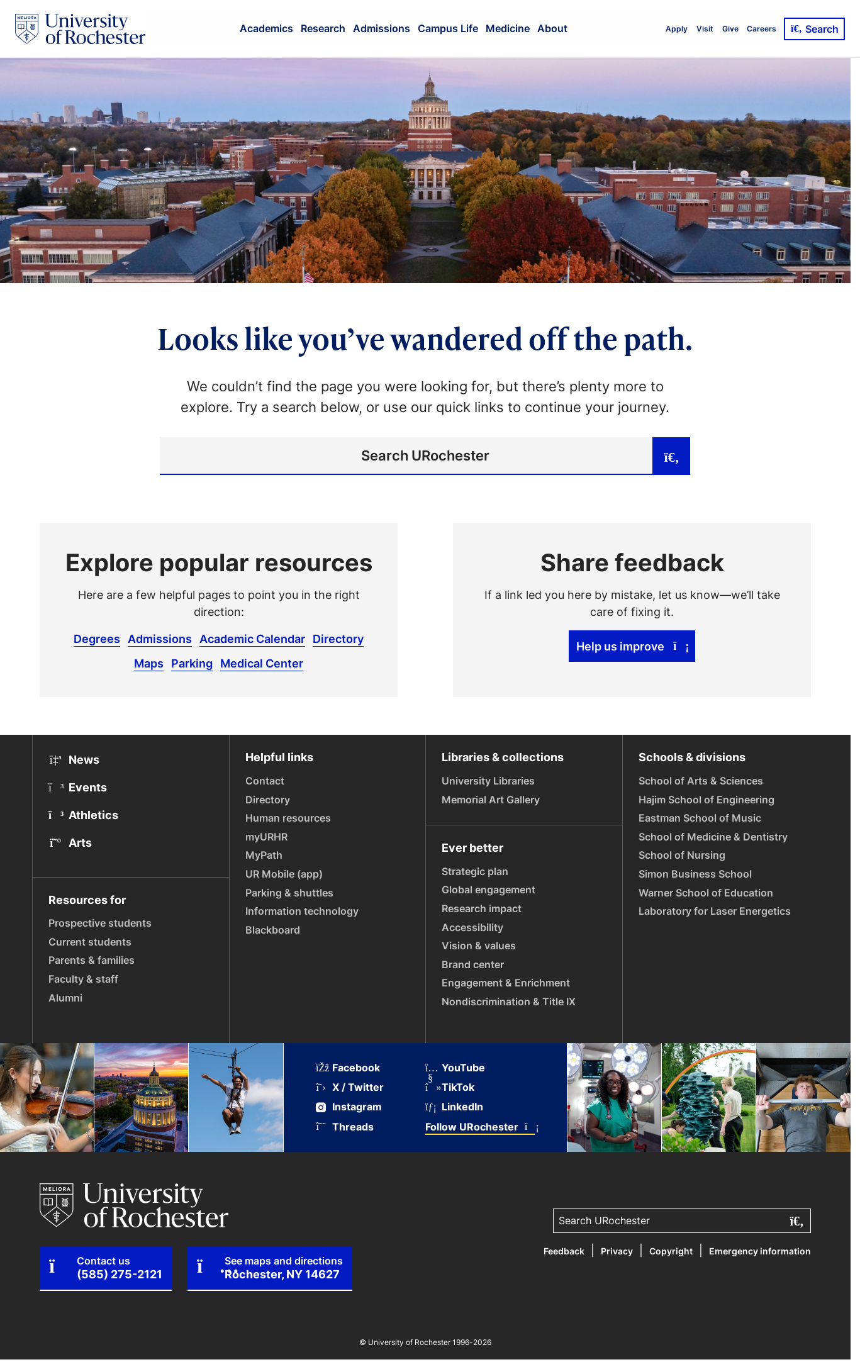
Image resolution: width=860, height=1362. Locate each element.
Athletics (83, 815)
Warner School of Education (706, 893)
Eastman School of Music (700, 818)
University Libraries (488, 781)
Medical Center (261, 663)
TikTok (449, 1087)
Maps (149, 663)
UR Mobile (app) (284, 874)
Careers (761, 28)
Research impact (482, 908)
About (552, 28)
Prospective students (100, 923)
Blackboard (272, 930)
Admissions (381, 28)
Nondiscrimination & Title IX (509, 1001)
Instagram (349, 1107)
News (73, 759)
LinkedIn (454, 1107)
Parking (192, 663)
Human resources (288, 818)
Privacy (617, 1251)
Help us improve (632, 646)
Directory (338, 638)
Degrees (97, 638)
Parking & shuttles (289, 893)
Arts (70, 842)
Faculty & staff (83, 979)
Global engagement (488, 889)
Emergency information (760, 1251)
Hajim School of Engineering (706, 800)
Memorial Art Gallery (491, 800)
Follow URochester (480, 1127)
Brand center (473, 964)
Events (77, 787)
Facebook (348, 1068)
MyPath (263, 855)
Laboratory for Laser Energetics (715, 911)
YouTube (455, 1068)
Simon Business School (695, 874)
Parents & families (91, 960)
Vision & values (479, 945)
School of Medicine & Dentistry (713, 837)
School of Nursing (682, 855)
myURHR (266, 837)
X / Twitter (350, 1087)
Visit (704, 28)
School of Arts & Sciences (701, 781)
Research (323, 28)
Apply (677, 28)
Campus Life (448, 28)
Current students (89, 942)
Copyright (671, 1251)
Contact (264, 781)
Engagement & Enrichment (506, 983)
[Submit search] (671, 456)
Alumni (65, 998)
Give (730, 28)
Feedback (564, 1251)
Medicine (508, 28)
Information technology (302, 911)
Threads (345, 1127)
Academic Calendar (252, 638)
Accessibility (472, 927)
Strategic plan (475, 871)
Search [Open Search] (814, 29)
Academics (266, 28)
